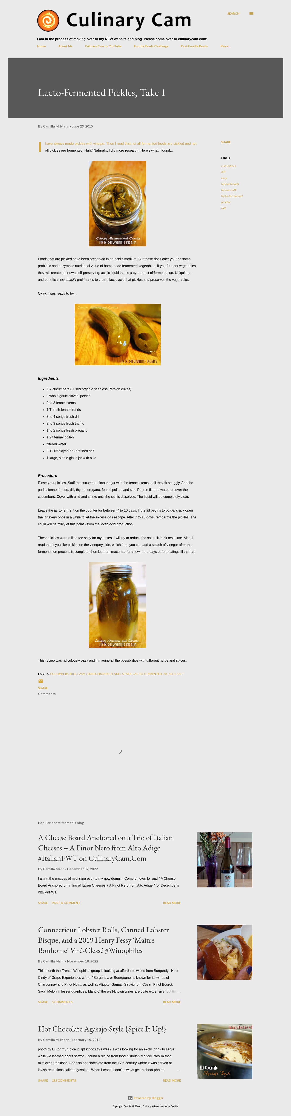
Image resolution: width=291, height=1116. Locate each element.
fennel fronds (230, 184)
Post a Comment (66, 903)
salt (223, 208)
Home (41, 46)
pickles (225, 202)
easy (224, 178)
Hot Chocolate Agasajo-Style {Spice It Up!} (102, 1029)
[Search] (233, 13)
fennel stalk (228, 190)
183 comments (64, 1080)
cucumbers (228, 166)
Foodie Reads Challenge (151, 46)
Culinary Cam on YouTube (103, 46)
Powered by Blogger (145, 1098)
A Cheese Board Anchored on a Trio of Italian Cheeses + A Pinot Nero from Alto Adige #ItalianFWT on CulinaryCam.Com (105, 847)
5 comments (62, 1002)
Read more (172, 903)
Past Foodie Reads (194, 46)
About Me (65, 46)
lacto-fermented (231, 196)
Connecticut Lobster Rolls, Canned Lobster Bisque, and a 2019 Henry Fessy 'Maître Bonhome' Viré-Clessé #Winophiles (103, 940)
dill (223, 172)
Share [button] (226, 142)
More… (225, 46)
